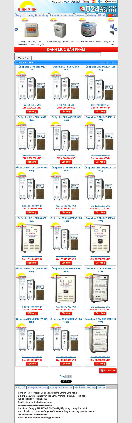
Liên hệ (101, 15)
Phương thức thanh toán (61, 15)
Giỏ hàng (91, 15)
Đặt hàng (32, 111)
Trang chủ (20, 15)
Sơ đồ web (80, 15)
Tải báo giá (108, 370)
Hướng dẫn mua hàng (38, 15)
